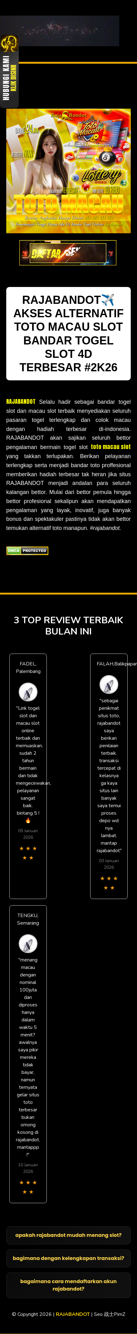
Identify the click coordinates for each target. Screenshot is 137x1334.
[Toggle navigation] (132, 31)
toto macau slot (111, 446)
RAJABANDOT (21, 401)
